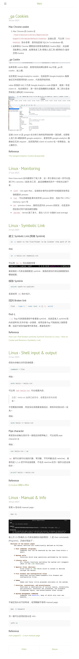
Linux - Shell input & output (33, 352)
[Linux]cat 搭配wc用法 (19, 485)
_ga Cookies (18, 16)
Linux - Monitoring (24, 168)
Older (24, 649)
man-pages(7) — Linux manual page (24, 635)
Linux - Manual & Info (27, 497)
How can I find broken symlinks (23, 336)
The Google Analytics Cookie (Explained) (26, 156)
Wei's (39, 3)
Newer (55, 649)
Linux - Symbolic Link (27, 225)
